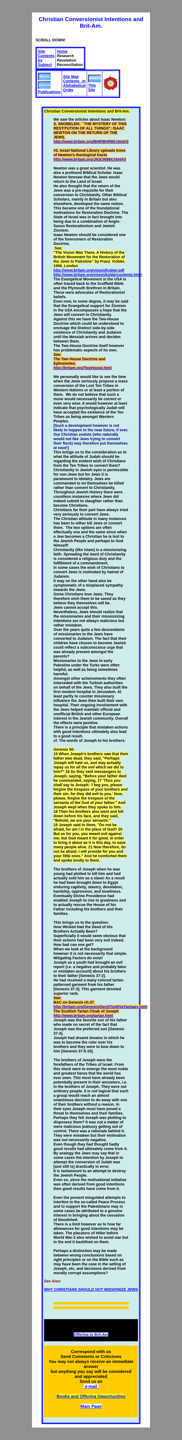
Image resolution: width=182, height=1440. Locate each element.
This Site (94, 85)
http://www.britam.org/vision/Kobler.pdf (88, 270)
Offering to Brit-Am (91, 1334)
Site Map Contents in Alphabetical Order (74, 83)
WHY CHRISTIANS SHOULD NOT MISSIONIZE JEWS (91, 1289)
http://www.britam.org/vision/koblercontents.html (97, 275)
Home (62, 51)
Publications (49, 85)
